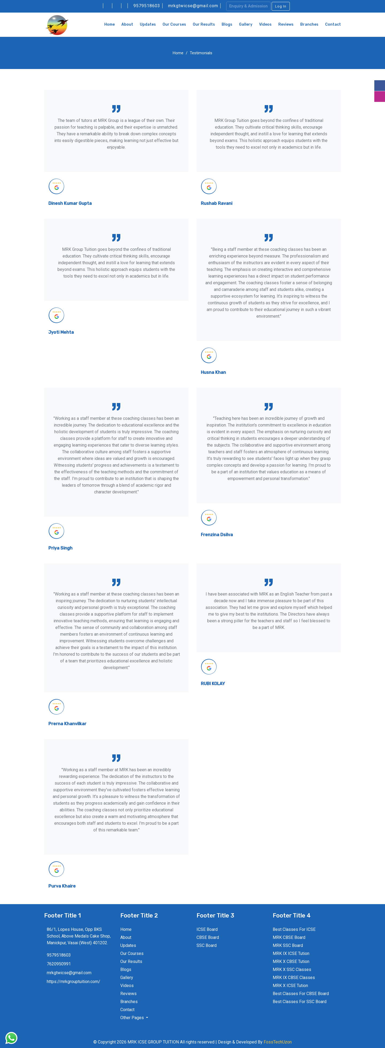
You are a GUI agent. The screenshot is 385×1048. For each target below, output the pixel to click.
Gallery (245, 24)
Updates (148, 24)
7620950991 (59, 963)
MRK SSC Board (288, 945)
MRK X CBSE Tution (291, 961)
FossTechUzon (278, 1042)
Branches (309, 24)
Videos (265, 24)
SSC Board (207, 945)
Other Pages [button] (132, 1017)
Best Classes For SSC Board (299, 1001)
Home (109, 24)
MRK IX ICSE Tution (291, 953)
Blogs (227, 24)
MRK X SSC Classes (292, 969)
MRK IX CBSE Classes (294, 977)
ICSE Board (207, 929)
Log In (280, 6)
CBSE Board (208, 937)
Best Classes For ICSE (294, 929)
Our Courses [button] (174, 24)
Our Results (204, 24)
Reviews (286, 24)
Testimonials (201, 53)
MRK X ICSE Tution (290, 985)
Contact (333, 24)
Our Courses (132, 953)
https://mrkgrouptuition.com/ (73, 981)
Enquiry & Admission (248, 6)
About (127, 24)
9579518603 (147, 5)
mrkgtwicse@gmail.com (194, 5)
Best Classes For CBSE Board (301, 993)
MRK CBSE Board (289, 937)
